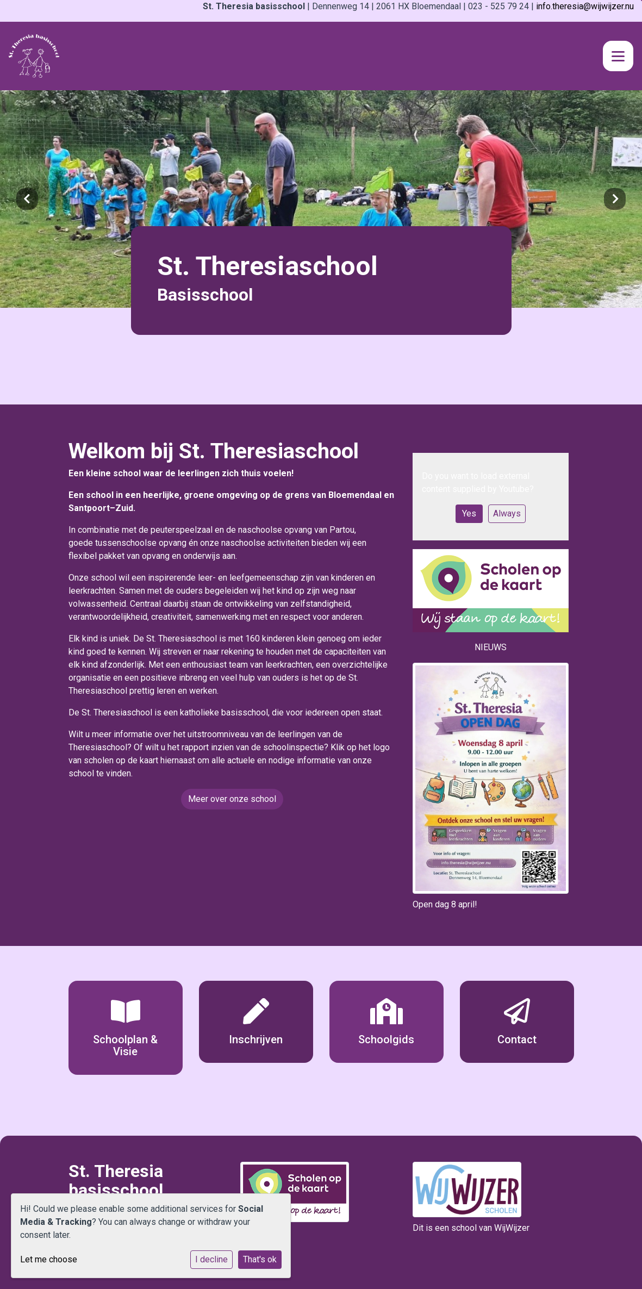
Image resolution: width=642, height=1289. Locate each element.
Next (615, 199)
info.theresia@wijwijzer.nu (585, 6)
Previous (27, 199)
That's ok (260, 1259)
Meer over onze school (232, 799)
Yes (469, 513)
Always (507, 513)
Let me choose (48, 1259)
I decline (211, 1259)
